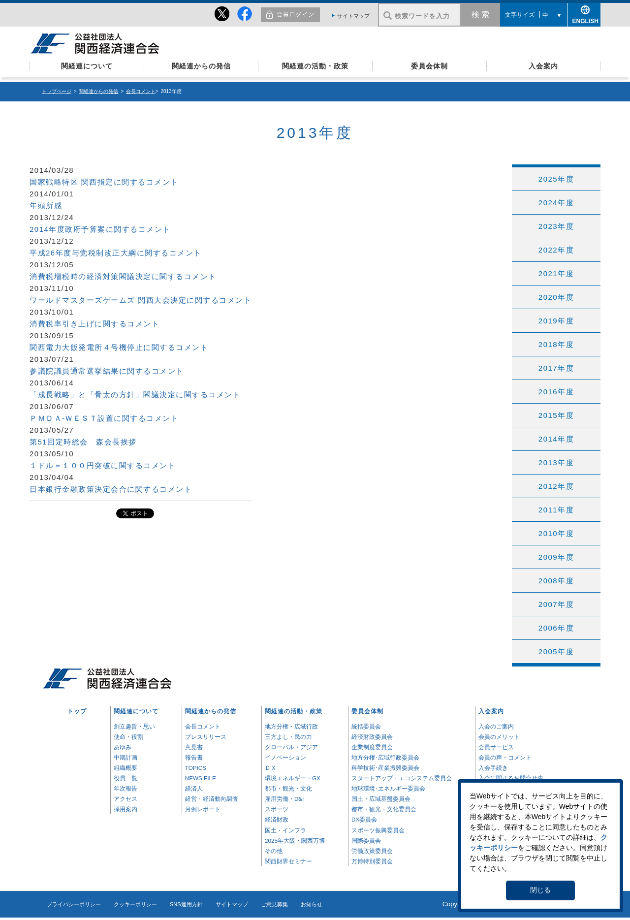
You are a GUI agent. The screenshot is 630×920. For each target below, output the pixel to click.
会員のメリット (499, 736)
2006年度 (556, 628)
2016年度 (556, 391)
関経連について (87, 66)
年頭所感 (46, 205)
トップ (77, 711)
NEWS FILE (200, 778)
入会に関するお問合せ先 (510, 778)
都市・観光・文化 (288, 788)
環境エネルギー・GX (292, 778)
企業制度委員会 (372, 747)
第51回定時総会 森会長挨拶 (83, 442)
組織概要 (125, 767)
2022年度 (556, 250)
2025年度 (556, 179)
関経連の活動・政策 (315, 66)
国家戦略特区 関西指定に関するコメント (104, 182)
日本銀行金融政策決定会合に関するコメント (111, 489)
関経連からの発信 (201, 66)
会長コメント (141, 91)
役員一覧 (125, 778)
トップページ (56, 91)
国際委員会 (366, 840)
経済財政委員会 (372, 736)
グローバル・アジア (291, 747)
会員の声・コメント (505, 757)
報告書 (194, 757)
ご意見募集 (274, 904)
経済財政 (276, 819)
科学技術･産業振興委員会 (385, 767)
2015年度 (556, 415)
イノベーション (285, 757)
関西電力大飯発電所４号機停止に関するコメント (119, 347)
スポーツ (276, 809)
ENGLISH (584, 19)
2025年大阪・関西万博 (295, 840)
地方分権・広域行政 (291, 726)
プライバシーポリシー (74, 904)
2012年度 (556, 486)
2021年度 (556, 273)
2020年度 (556, 297)
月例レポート (202, 809)
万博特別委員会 (372, 861)
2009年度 (556, 557)
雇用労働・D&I (284, 798)
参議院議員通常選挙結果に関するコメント (107, 371)
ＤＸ (271, 767)
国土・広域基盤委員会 (380, 798)
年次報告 (125, 788)
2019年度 (556, 321)
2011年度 (556, 510)
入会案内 (543, 66)
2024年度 (556, 202)
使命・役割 (128, 736)
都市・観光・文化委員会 (383, 809)
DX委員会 (364, 819)
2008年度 (556, 580)
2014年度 (556, 439)
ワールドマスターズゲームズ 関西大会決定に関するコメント (141, 300)
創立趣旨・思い (134, 726)
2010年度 (556, 533)
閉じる (540, 890)
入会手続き (493, 767)
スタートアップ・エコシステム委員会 (401, 778)
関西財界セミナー (288, 861)
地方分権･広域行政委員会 (385, 757)
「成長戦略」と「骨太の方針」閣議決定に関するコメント (135, 394)
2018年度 (556, 344)
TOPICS (195, 767)
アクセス (125, 798)
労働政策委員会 (372, 851)
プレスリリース (205, 736)
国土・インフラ (285, 830)
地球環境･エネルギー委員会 (388, 788)
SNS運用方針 (186, 904)
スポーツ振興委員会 (378, 830)
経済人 (194, 788)
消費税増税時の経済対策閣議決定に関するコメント (123, 276)
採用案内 (125, 809)
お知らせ (311, 904)
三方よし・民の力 (288, 736)
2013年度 (556, 462)
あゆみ (122, 747)
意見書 (194, 747)
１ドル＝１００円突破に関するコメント (103, 465)
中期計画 (125, 757)
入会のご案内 (496, 726)
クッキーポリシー (135, 904)
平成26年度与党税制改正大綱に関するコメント (116, 253)
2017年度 (556, 368)
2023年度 (556, 226)
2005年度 (556, 651)
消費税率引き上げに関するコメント (94, 323)
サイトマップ (353, 16)
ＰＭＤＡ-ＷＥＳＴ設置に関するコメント (104, 418)
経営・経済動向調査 (211, 798)
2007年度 (556, 604)
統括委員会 (366, 726)
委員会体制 (429, 66)
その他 (274, 851)
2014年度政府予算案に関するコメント (100, 229)
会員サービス (496, 747)
